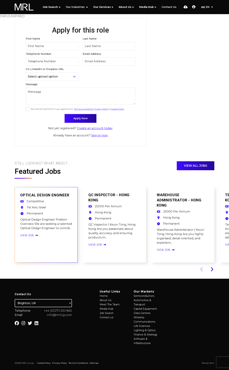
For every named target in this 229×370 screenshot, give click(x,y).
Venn (211, 363)
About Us (125, 7)
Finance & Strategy (145, 334)
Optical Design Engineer (44, 195)
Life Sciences (142, 326)
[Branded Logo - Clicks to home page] (24, 7)
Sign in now (99, 135)
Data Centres (142, 313)
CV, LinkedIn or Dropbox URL (45, 69)
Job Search (50, 7)
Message (31, 84)
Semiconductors (144, 296)
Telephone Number (38, 53)
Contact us (106, 317)
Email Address (92, 53)
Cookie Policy (117, 109)
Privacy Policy (101, 109)
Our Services (102, 7)
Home (104, 296)
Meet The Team (110, 304)
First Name (33, 38)
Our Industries (75, 7)
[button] (211, 269)
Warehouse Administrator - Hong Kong (179, 200)
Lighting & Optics (144, 330)
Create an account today (95, 128)
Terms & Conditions (84, 109)
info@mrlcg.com (59, 315)
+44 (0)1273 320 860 (58, 310)
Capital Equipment (145, 308)
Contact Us (169, 7)
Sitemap (94, 363)
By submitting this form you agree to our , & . (78, 109)
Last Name (90, 38)
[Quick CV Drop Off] (186, 7)
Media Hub (146, 7)
